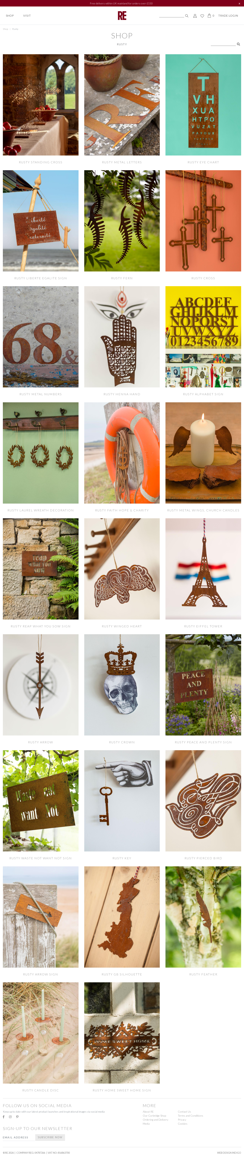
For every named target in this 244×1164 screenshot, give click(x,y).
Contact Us (184, 1111)
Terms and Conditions (190, 1115)
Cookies (182, 1123)
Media (146, 1123)
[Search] (171, 15)
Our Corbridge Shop (154, 1115)
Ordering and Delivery (155, 1119)
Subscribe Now (50, 1137)
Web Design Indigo (229, 1152)
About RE (148, 1111)
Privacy (182, 1119)
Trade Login (228, 15)
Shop (10, 15)
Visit (27, 15)
